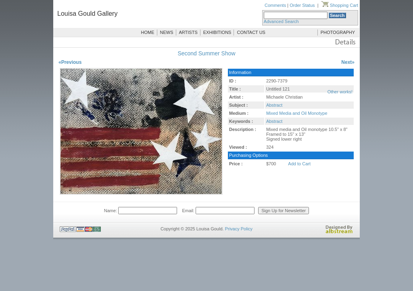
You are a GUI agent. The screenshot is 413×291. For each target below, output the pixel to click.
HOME (147, 32)
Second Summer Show (206, 53)
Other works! (340, 91)
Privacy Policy (238, 228)
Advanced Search (281, 21)
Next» (348, 62)
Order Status (302, 5)
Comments (275, 5)
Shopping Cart (339, 5)
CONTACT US (251, 32)
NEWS (166, 32)
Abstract (274, 105)
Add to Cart (299, 163)
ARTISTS (188, 32)
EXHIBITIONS (217, 32)
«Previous (69, 62)
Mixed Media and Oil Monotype (296, 113)
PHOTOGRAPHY (338, 32)
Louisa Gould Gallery (87, 13)
